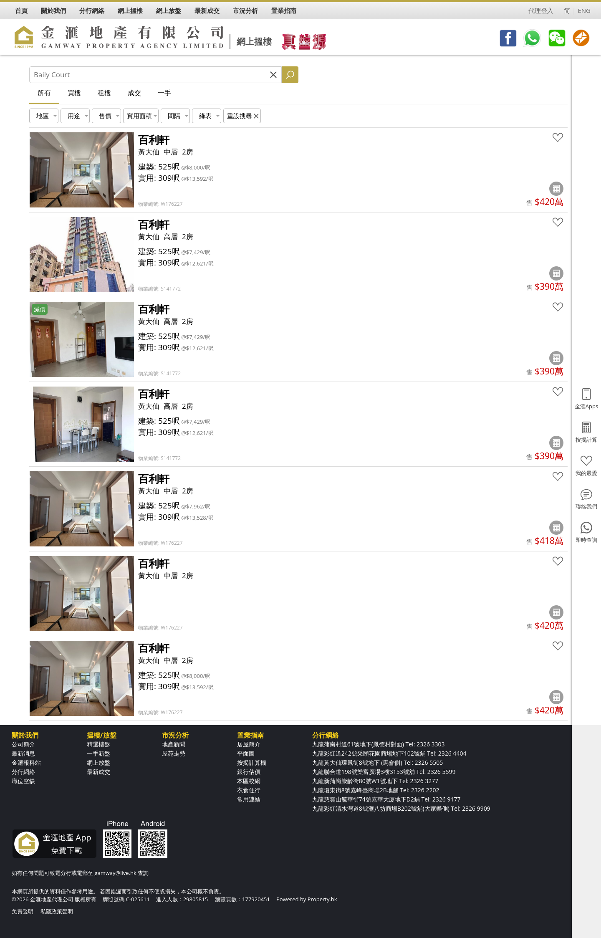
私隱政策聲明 (56, 911)
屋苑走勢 (173, 753)
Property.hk (322, 899)
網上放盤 (98, 762)
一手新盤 (98, 753)
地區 (42, 115)
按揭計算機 (251, 762)
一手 (164, 92)
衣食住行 (248, 790)
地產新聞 (173, 744)
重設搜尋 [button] (239, 115)
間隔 (174, 115)
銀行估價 (248, 772)
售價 (105, 115)
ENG (584, 10)
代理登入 (540, 10)
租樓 (104, 92)
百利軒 (153, 139)
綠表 (205, 115)
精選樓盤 (98, 744)
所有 (44, 92)
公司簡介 (23, 744)
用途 (74, 115)
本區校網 (248, 781)
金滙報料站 (26, 762)
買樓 (74, 92)
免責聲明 (22, 911)
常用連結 (248, 799)
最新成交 (98, 772)
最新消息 (23, 753)
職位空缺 (23, 781)
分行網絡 (23, 772)
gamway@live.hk (115, 873)
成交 (134, 92)
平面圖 (246, 753)
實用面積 (139, 115)
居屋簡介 (248, 744)
